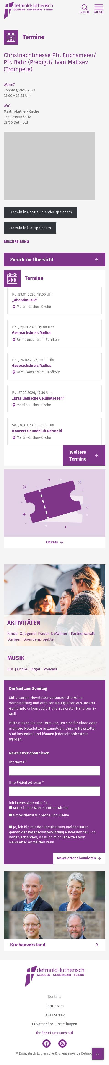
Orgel (35, 669)
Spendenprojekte (39, 639)
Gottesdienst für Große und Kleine (39, 815)
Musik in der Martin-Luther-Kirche (38, 808)
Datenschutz (54, 1015)
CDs (11, 669)
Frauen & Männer (52, 633)
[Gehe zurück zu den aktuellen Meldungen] (54, 259)
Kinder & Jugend (21, 633)
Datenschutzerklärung (46, 832)
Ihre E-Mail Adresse (26, 782)
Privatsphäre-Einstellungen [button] (54, 1024)
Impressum (54, 1006)
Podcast (50, 669)
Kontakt (54, 996)
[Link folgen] (84, 455)
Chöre (22, 669)
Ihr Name (18, 762)
